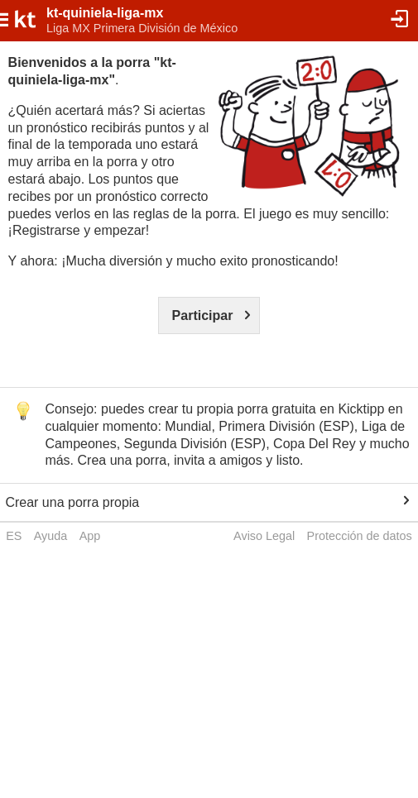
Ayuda (51, 535)
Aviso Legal (264, 535)
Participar (202, 315)
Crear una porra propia (72, 502)
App (90, 535)
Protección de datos (359, 535)
